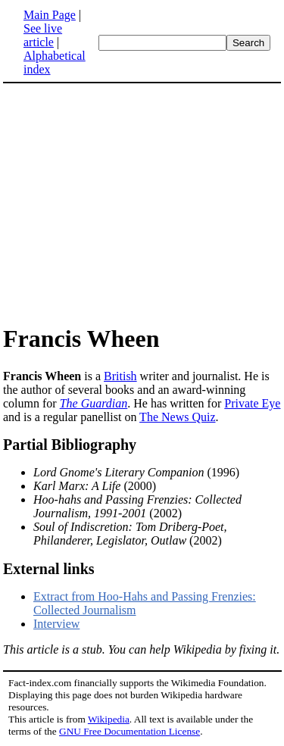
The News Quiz (177, 416)
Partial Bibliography (69, 444)
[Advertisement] (142, 203)
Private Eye (252, 403)
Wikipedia (109, 719)
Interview (56, 623)
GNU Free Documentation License (129, 731)
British (120, 376)
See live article (42, 35)
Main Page (49, 14)
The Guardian (94, 403)
